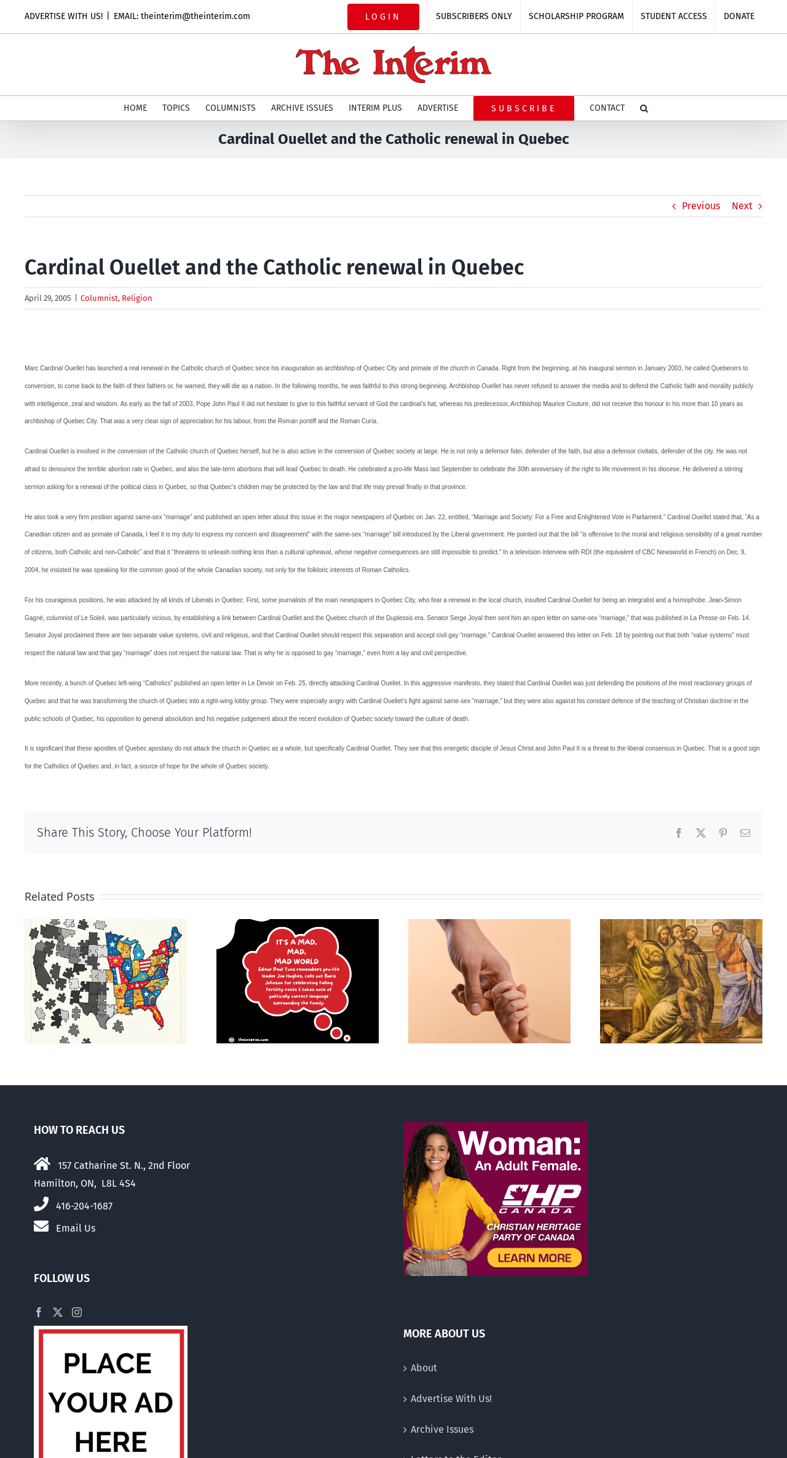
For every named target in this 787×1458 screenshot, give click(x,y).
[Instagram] (77, 1312)
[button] (644, 108)
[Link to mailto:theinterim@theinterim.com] (41, 1226)
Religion (137, 298)
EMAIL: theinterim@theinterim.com (182, 16)
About (424, 1368)
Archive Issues (442, 1429)
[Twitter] (58, 1312)
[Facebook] (39, 1312)
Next (742, 206)
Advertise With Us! (451, 1398)
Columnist (99, 298)
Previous (701, 206)
